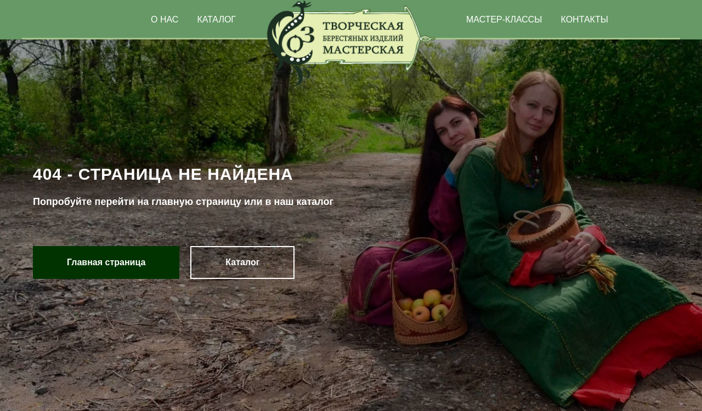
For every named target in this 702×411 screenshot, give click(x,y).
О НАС (164, 19)
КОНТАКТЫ (584, 19)
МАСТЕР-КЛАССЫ (504, 19)
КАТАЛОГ (216, 19)
